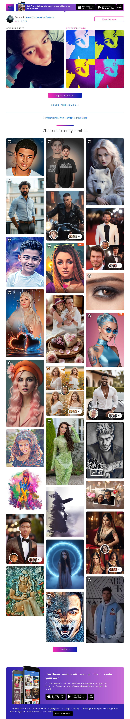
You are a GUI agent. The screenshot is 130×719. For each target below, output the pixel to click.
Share (109, 19)
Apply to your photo (65, 95)
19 (24, 20)
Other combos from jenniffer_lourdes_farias (65, 117)
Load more (65, 649)
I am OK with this (63, 713)
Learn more (47, 711)
